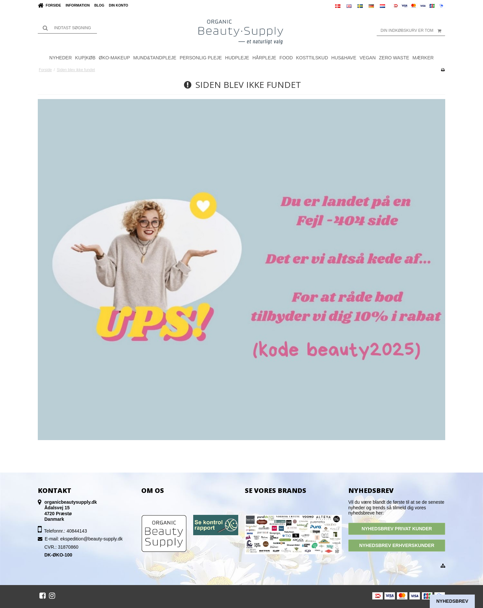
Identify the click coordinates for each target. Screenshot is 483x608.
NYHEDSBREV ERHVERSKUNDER (396, 545)
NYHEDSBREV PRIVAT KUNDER (396, 528)
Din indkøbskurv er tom (412, 30)
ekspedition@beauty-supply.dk (91, 538)
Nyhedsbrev (452, 601)
